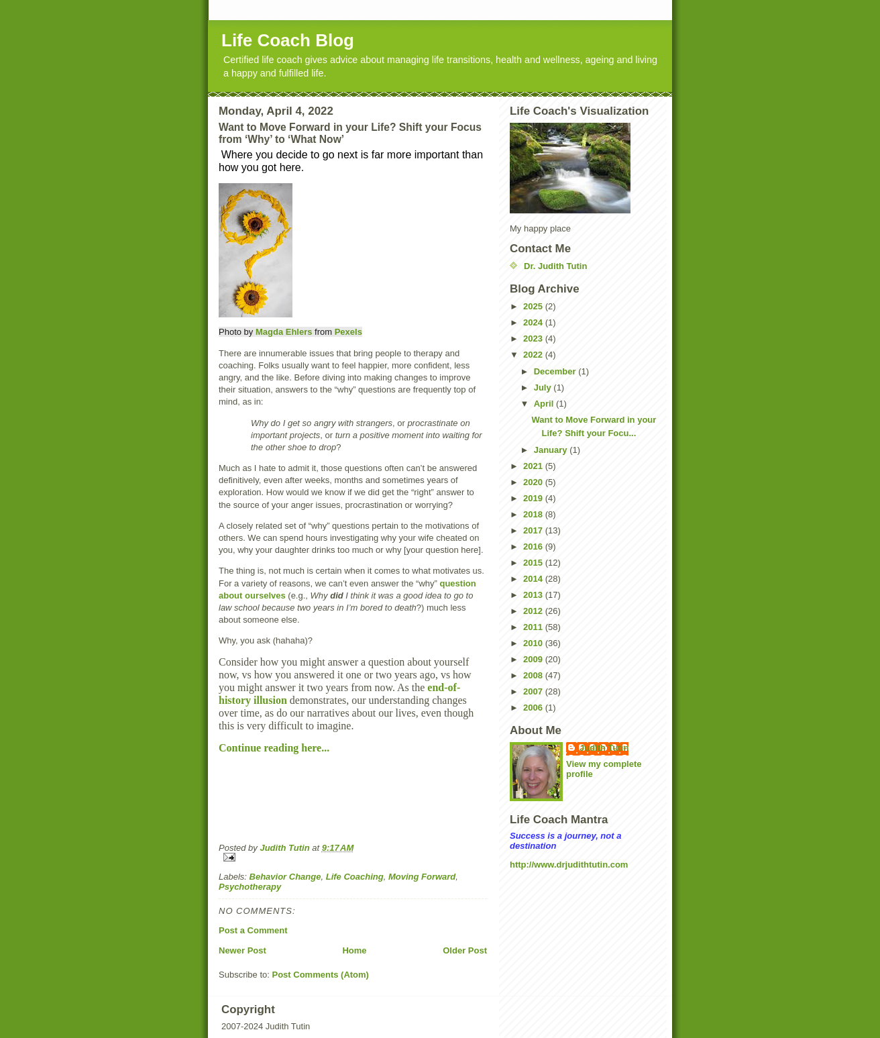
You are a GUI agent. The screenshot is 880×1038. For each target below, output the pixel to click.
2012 (534, 611)
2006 (534, 708)
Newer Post (242, 950)
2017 (534, 530)
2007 (534, 691)
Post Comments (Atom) (320, 975)
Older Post (465, 950)
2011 (534, 627)
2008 (534, 675)
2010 (534, 643)
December (556, 371)
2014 (534, 579)
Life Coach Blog (287, 40)
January (551, 450)
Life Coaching (355, 877)
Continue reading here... (275, 748)
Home (354, 950)
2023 (534, 338)
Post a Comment (253, 930)
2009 (534, 659)
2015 (534, 563)
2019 (534, 498)
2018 (534, 514)
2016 (534, 546)
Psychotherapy (250, 887)
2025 (534, 306)
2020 (534, 482)
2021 (534, 466)
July (544, 387)
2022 (534, 355)
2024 (534, 322)
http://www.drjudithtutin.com (569, 865)
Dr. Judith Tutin (555, 266)
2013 (534, 595)
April (545, 404)
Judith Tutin (604, 748)
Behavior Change (285, 877)
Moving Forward (421, 877)
